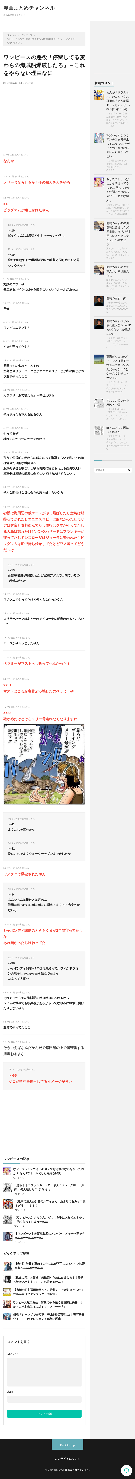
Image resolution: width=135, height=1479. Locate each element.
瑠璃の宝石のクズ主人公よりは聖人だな (117, 271)
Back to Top (67, 1445)
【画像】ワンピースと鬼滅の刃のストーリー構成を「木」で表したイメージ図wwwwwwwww (117, 442)
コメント (12, 1353)
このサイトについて (67, 1458)
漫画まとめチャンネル (29, 8)
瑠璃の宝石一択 (116, 298)
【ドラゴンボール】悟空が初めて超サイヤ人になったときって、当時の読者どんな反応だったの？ (116, 119)
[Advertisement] (44, 112)
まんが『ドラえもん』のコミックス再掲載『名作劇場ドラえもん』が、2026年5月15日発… (118, 101)
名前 (10, 1392)
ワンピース (27, 83)
